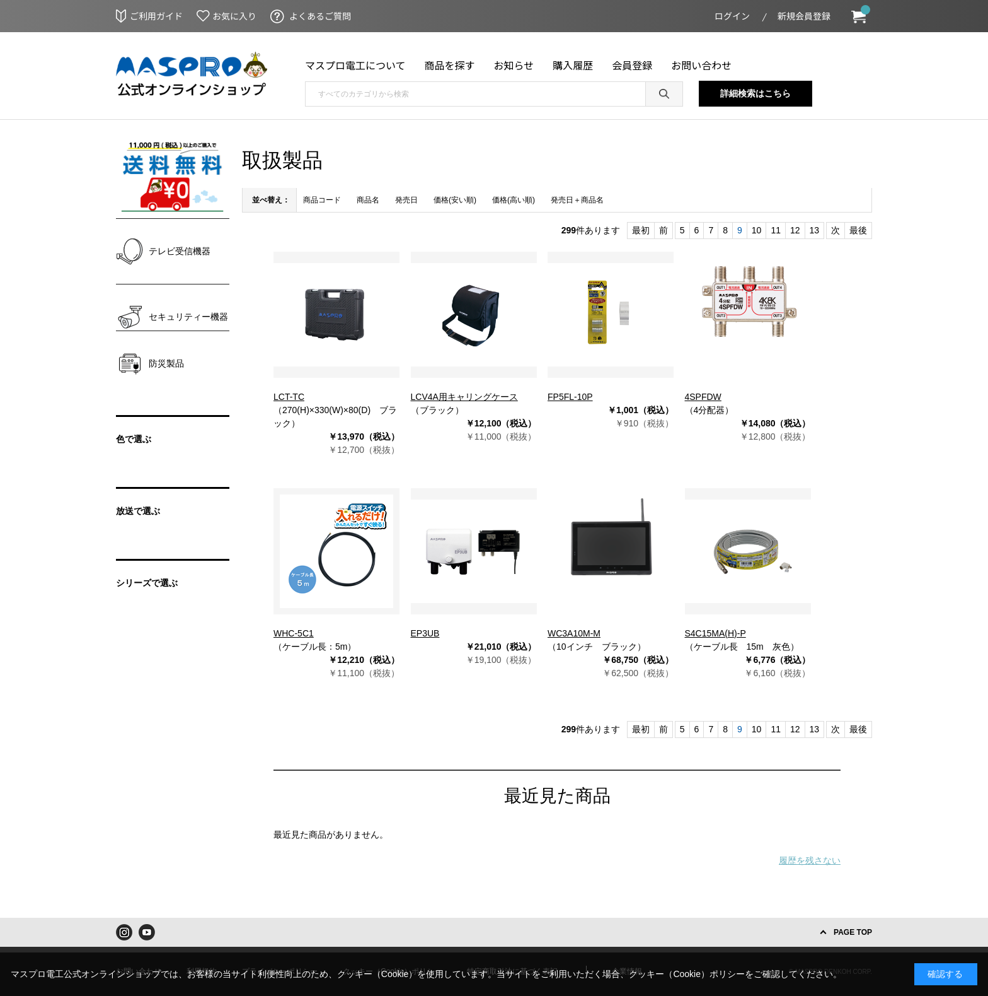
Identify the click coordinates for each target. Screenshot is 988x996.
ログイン (732, 15)
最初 (641, 230)
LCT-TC (288, 397)
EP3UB (425, 633)
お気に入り (234, 15)
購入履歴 (573, 65)
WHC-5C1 (293, 633)
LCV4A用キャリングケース (464, 397)
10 (757, 230)
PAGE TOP (853, 932)
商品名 (368, 200)
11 (776, 230)
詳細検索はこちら (755, 93)
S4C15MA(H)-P (715, 633)
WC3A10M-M (574, 633)
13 (815, 230)
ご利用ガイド (156, 15)
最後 (858, 230)
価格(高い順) (513, 200)
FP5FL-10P (570, 397)
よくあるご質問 (320, 15)
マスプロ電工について (355, 65)
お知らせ (514, 65)
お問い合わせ (701, 65)
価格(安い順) (455, 200)
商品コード (322, 200)
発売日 (406, 200)
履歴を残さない (810, 860)
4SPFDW (703, 397)
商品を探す (450, 65)
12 (795, 230)
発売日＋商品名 (577, 200)
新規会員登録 (804, 15)
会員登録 (632, 65)
